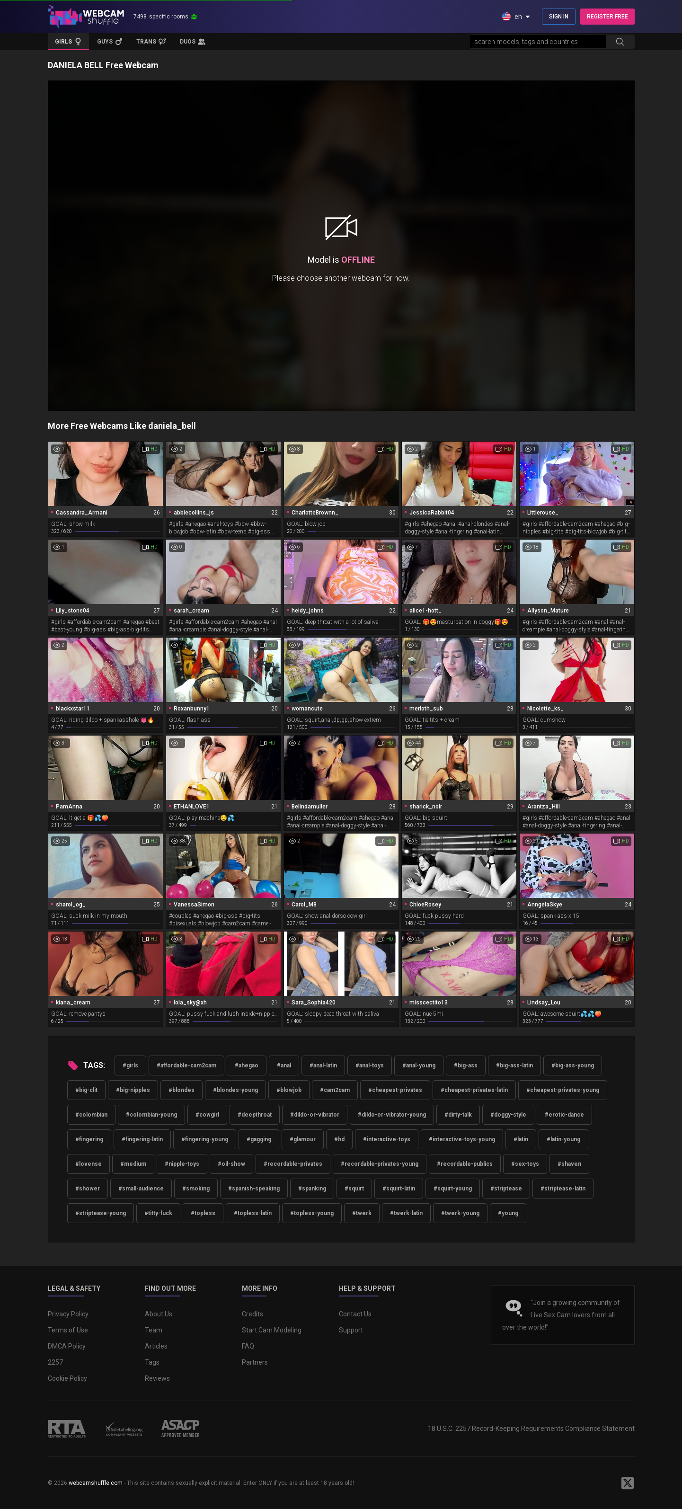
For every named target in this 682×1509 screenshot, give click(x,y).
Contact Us (355, 1314)
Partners (255, 1362)
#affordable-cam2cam (186, 1065)
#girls (130, 1065)
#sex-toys (525, 1164)
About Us (158, 1314)
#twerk (362, 1213)
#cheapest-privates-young (562, 1090)
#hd (339, 1139)
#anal (284, 1065)
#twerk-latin (406, 1213)
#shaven (569, 1164)
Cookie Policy (67, 1378)
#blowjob (288, 1090)
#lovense (88, 1164)
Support (351, 1330)
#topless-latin (253, 1213)
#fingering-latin (142, 1139)
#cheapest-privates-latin (474, 1090)
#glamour (303, 1139)
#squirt (354, 1188)
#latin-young (563, 1139)
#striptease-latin (562, 1188)
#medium (133, 1164)
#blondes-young (235, 1090)
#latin (521, 1139)
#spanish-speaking (254, 1188)
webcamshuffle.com (96, 1483)
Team (153, 1330)
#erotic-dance (564, 1114)
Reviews (157, 1378)
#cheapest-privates (395, 1090)
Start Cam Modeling (271, 1330)
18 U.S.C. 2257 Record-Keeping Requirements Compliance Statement (531, 1428)
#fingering (89, 1139)
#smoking (196, 1188)
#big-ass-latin (514, 1065)
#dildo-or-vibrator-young (392, 1114)
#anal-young (418, 1065)
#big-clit (86, 1090)
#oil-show (231, 1164)
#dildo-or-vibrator (314, 1114)
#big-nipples (133, 1090)
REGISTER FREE (607, 16)
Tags (152, 1362)
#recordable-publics (465, 1164)
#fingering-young (204, 1139)
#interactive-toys (386, 1139)
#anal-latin (323, 1065)
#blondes (181, 1090)
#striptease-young (100, 1213)
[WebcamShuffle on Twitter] (627, 1483)
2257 (55, 1362)
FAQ (248, 1346)
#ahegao (246, 1065)
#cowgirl (207, 1114)
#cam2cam (335, 1090)
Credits (252, 1314)
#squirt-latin (398, 1188)
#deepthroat (255, 1114)
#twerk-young (460, 1213)
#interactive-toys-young (462, 1139)
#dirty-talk (458, 1114)
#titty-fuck (158, 1213)
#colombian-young (151, 1114)
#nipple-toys (182, 1164)
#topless (203, 1213)
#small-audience (141, 1188)
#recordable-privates (293, 1164)
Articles (156, 1346)
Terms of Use (68, 1330)
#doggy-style (508, 1114)
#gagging (259, 1139)
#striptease (506, 1188)
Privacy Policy (68, 1314)
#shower (87, 1188)
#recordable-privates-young (379, 1164)
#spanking (312, 1188)
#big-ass (466, 1065)
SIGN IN (558, 16)
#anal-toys (369, 1065)
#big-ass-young (572, 1065)
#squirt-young (453, 1188)
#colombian (91, 1114)
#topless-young (312, 1213)
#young (508, 1213)
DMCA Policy (67, 1346)
